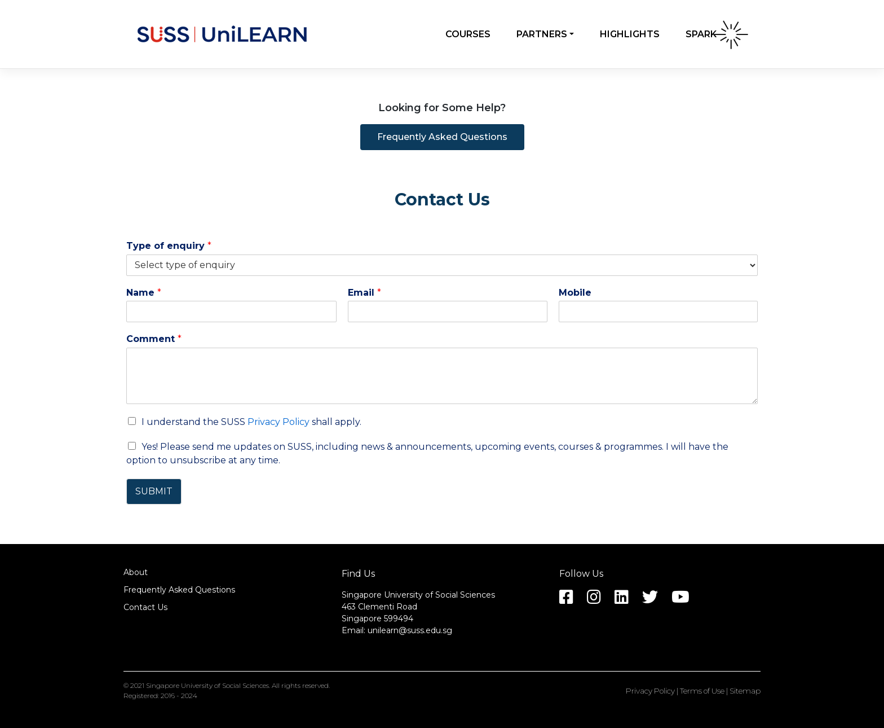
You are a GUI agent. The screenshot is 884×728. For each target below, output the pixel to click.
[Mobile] (658, 311)
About (135, 572)
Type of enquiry (168, 245)
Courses (467, 34)
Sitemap (745, 690)
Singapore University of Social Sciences (207, 685)
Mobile (575, 292)
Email (364, 292)
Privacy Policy (278, 421)
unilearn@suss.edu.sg (410, 630)
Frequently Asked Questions (179, 590)
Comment (154, 339)
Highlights (630, 34)
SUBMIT (154, 491)
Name (143, 292)
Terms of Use (702, 690)
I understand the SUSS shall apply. (251, 421)
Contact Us (145, 607)
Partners (541, 34)
